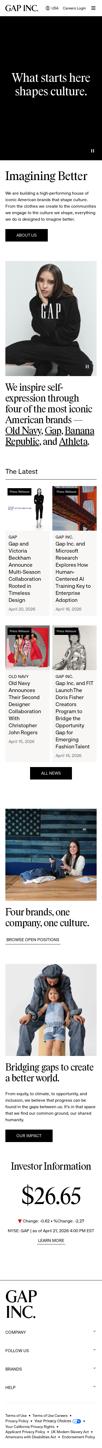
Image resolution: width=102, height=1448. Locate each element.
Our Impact (29, 1135)
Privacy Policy (16, 1421)
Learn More (51, 1240)
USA (52, 8)
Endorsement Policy (78, 1437)
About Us (26, 235)
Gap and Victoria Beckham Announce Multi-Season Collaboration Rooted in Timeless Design (25, 572)
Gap (53, 431)
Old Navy (23, 431)
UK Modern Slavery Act (70, 1432)
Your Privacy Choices (52, 1420)
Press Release (19, 492)
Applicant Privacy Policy (25, 1432)
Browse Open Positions (32, 939)
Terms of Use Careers (50, 1415)
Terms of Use (16, 1415)
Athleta (73, 442)
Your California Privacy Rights (29, 1426)
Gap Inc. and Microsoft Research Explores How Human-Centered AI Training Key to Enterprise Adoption (73, 572)
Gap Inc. (64, 537)
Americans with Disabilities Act (30, 1437)
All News (51, 773)
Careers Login (74, 8)
